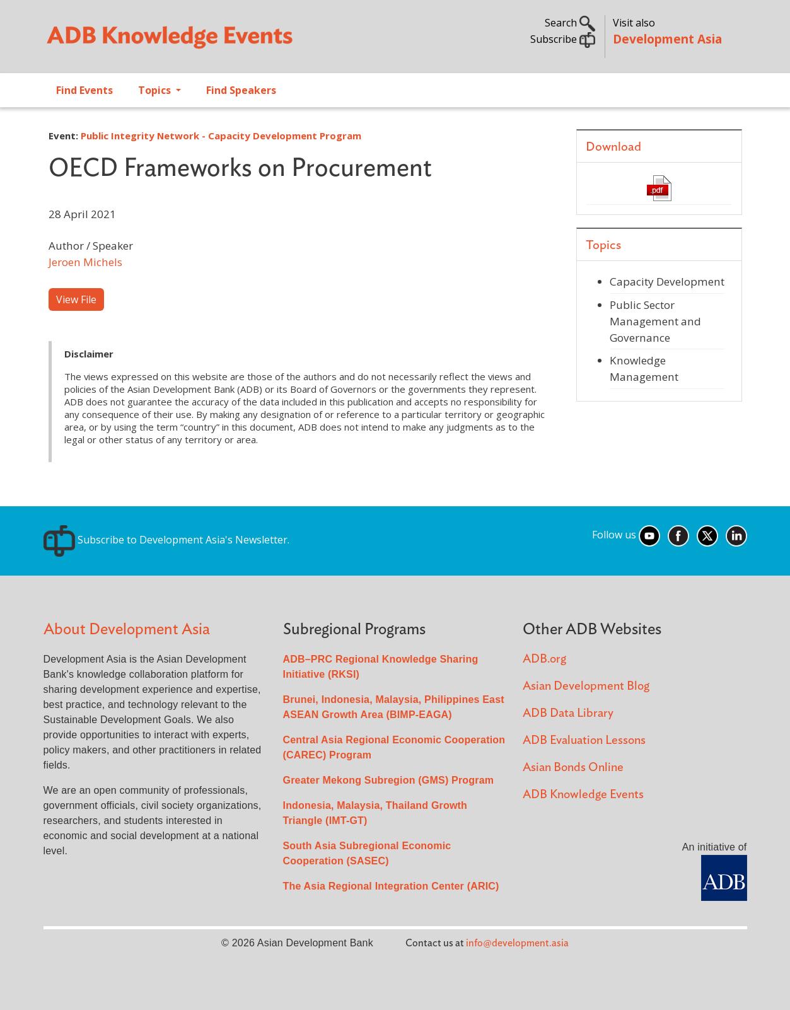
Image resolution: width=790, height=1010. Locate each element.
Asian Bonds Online (573, 768)
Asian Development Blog (586, 686)
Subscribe (562, 39)
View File (76, 299)
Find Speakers (241, 90)
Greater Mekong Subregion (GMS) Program (388, 780)
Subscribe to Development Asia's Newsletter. (166, 540)
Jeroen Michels (85, 262)
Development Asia (667, 38)
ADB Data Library (568, 713)
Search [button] (570, 23)
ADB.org (544, 659)
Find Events (84, 90)
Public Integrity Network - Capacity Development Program (221, 135)
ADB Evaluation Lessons (584, 740)
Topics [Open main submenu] (155, 90)
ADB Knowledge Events (583, 795)
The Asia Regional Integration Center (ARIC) (391, 886)
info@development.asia (517, 943)
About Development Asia (127, 629)
